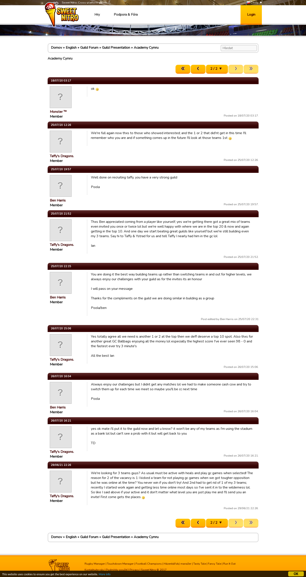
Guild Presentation (116, 47)
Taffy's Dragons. (62, 156)
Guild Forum (89, 47)
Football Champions (149, 564)
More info (104, 575)
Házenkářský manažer (177, 564)
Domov (56, 47)
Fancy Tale (214, 564)
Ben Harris (58, 200)
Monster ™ (58, 111)
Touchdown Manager (120, 564)
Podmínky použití (117, 570)
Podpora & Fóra (126, 14)
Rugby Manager (95, 564)
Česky (252, 3)
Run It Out (229, 564)
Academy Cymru (146, 47)
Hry (97, 14)
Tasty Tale (199, 564)
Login (251, 14)
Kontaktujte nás (94, 570)
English (71, 47)
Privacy (134, 570)
